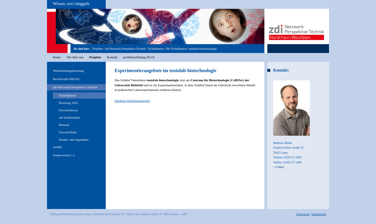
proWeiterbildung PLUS (139, 57)
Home (57, 57)
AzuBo (57, 147)
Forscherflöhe (68, 132)
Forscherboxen (68, 110)
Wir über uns (75, 57)
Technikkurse (156, 48)
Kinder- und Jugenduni (73, 139)
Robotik (64, 125)
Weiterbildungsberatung (68, 70)
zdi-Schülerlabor (69, 117)
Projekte (98, 48)
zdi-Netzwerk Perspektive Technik (125, 48)
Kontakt (112, 57)
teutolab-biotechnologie (203, 48)
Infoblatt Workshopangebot (132, 100)
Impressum (302, 214)
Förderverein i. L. (64, 155)
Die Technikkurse (176, 48)
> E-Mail (278, 167)
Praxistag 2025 (68, 102)
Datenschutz (319, 214)
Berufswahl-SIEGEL (66, 79)
